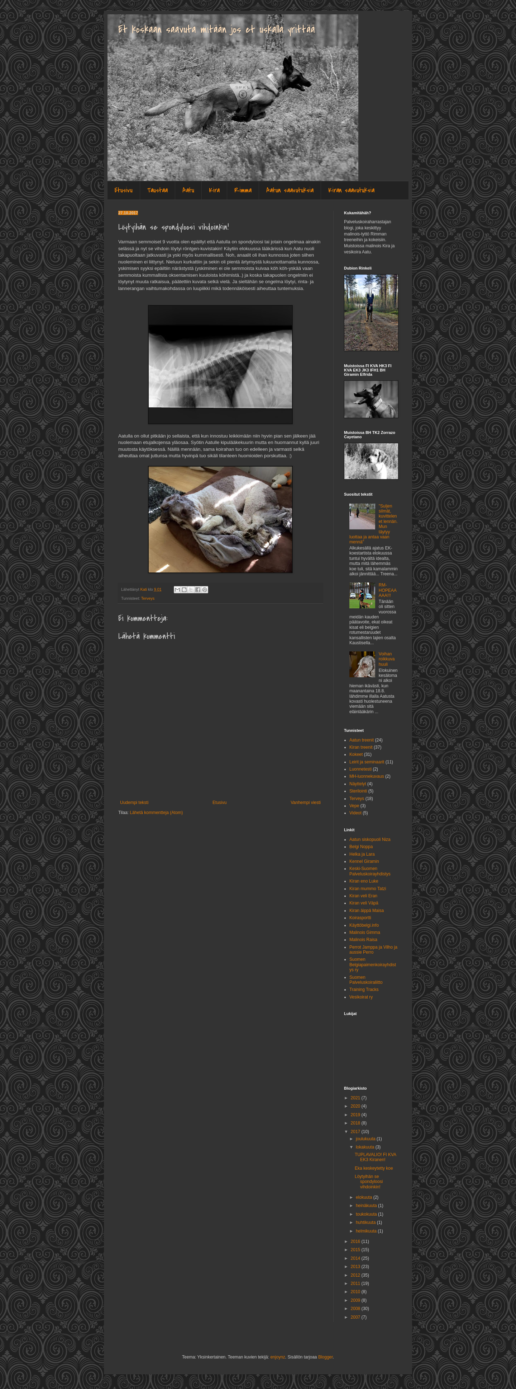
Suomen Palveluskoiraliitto (366, 980)
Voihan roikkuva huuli (387, 659)
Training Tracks (364, 989)
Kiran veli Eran (363, 895)
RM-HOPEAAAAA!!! (388, 590)
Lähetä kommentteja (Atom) (156, 812)
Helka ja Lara (362, 854)
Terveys (147, 598)
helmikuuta (367, 1231)
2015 (356, 1249)
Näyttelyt (357, 783)
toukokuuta (367, 1214)
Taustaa (157, 190)
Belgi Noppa (361, 846)
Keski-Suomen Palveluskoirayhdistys (370, 871)
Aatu (188, 190)
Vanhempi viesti (306, 802)
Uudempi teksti (134, 802)
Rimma (243, 190)
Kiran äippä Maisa (366, 910)
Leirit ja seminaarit (366, 761)
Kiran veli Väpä (363, 903)
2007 (356, 1317)
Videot (355, 812)
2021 (356, 1097)
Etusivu (124, 190)
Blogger (325, 1357)
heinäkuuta (367, 1205)
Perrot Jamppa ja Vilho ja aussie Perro (373, 950)
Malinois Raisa (363, 939)
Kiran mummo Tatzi (367, 888)
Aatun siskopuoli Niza (370, 839)
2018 (356, 1123)
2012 (356, 1275)
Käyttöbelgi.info (364, 925)
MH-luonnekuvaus (366, 776)
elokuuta (364, 1197)
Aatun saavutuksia (290, 190)
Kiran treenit (361, 747)
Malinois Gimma (364, 932)
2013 (356, 1266)
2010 (356, 1291)
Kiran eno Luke (363, 881)
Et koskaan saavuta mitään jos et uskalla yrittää (216, 29)
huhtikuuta (366, 1222)
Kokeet (356, 754)
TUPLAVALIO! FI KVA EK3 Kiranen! (375, 1157)
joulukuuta (366, 1138)
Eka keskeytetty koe (374, 1168)
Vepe (354, 805)
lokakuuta (366, 1147)
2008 (356, 1308)
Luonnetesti (360, 769)
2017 (356, 1131)
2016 (356, 1241)
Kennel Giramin (364, 861)
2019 (356, 1114)
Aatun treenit (361, 740)
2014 (356, 1258)
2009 (356, 1300)
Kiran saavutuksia (351, 190)
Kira (214, 190)
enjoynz (277, 1357)
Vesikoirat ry (361, 997)
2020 (356, 1106)
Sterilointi (358, 791)
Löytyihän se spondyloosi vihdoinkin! (369, 1181)
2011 (356, 1283)
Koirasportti (360, 917)
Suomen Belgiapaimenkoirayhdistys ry (372, 964)
